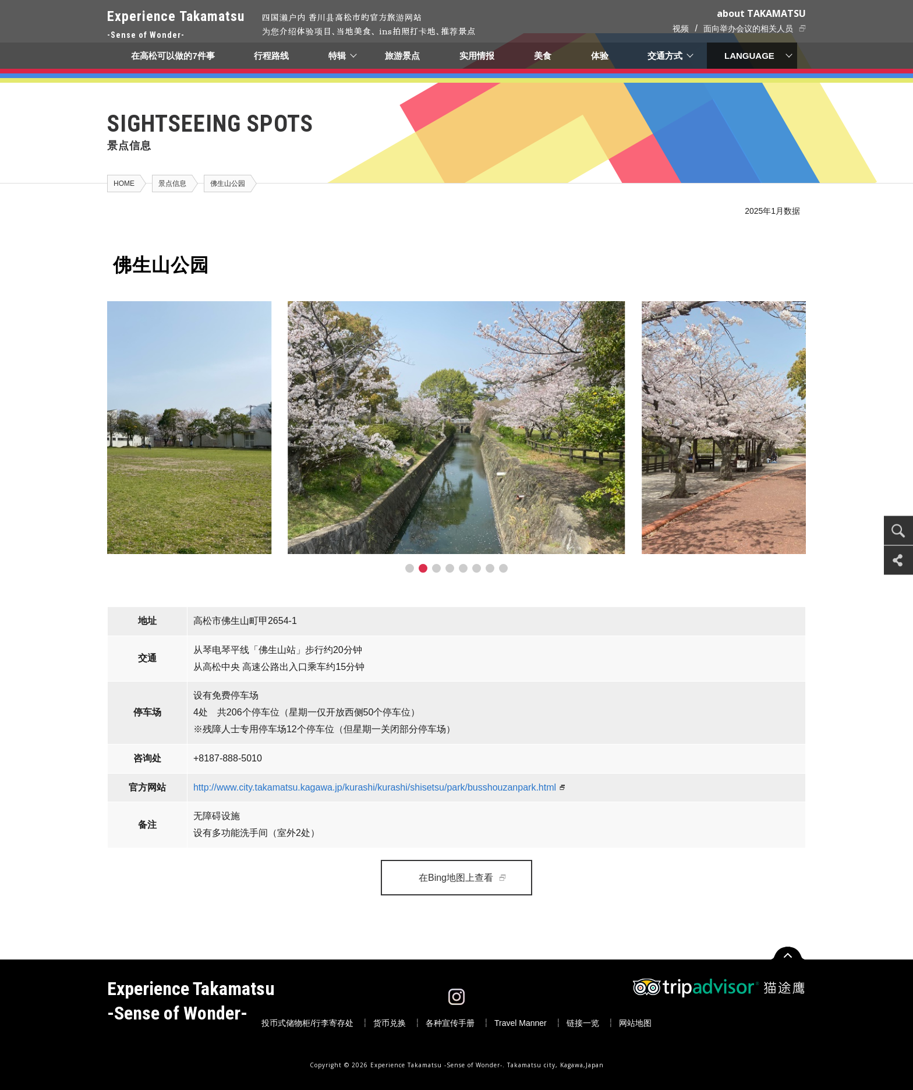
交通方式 (665, 56)
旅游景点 (402, 56)
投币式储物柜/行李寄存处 (307, 1023)
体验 (599, 56)
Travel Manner (520, 1023)
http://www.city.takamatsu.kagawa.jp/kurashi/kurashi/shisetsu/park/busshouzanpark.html (374, 787)
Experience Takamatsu (176, 25)
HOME (124, 183)
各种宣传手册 (450, 1023)
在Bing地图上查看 (456, 878)
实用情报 (477, 56)
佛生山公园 (227, 183)
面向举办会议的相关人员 (748, 28)
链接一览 (583, 1023)
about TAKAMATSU (761, 13)
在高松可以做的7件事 (172, 56)
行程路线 (271, 56)
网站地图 (635, 1023)
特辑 (337, 56)
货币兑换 (389, 1023)
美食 (542, 56)
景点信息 (172, 183)
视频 (681, 28)
